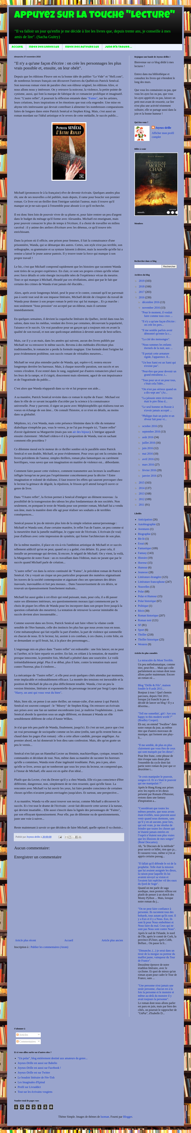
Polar (141, 591)
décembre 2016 (151, 302)
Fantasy (142, 552)
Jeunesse (143, 572)
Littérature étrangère (149, 577)
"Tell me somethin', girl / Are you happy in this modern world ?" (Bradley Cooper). (157, 717)
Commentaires (26, 1041)
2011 (142, 504)
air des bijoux (81, 432)
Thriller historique (148, 639)
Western (142, 644)
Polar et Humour (147, 596)
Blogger (127, 1116)
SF (139, 625)
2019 (142, 280)
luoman (105, 1116)
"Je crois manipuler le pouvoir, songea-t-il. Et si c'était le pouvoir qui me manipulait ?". (157, 780)
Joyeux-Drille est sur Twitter (34, 1072)
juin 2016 (148, 448)
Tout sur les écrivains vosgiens (35, 1091)
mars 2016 (148, 464)
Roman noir (144, 620)
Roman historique (148, 615)
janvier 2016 (149, 475)
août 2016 (148, 437)
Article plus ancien (112, 940)
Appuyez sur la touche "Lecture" (94, 16)
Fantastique (144, 548)
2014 (142, 488)
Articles (22, 1034)
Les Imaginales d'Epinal (31, 1082)
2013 (142, 493)
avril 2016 (148, 459)
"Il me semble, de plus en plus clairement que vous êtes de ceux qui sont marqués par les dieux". (156, 748)
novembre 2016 (151, 307)
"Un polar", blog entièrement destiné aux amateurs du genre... (53, 1058)
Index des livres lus (44, 47)
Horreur (142, 562)
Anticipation (145, 519)
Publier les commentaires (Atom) (49, 947)
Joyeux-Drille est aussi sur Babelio (37, 1063)
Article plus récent (25, 940)
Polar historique (147, 601)
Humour (142, 567)
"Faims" (93, 98)
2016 (142, 297)
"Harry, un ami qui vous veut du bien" (37, 692)
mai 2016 (148, 453)
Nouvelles (143, 586)
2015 (142, 482)
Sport (141, 629)
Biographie (144, 533)
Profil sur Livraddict (29, 1087)
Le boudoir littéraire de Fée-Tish (36, 1077)
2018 (142, 286)
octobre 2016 (150, 426)
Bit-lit (141, 538)
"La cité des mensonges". (155, 339)
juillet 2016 (149, 442)
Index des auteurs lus (82, 47)
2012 (142, 499)
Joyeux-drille (163, 127)
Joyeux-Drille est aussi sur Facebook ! (39, 1067)
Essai (141, 543)
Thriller (142, 634)
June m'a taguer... (118, 47)
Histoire (142, 557)
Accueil (17, 47)
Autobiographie (147, 524)
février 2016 (149, 470)
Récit (141, 610)
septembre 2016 (151, 431)
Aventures (143, 528)
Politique (143, 605)
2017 (142, 291)
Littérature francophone (151, 581)
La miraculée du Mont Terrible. (155, 660)
